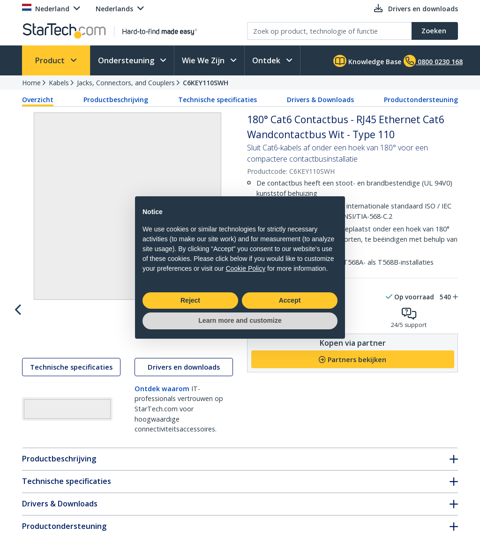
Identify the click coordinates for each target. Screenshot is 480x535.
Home (31, 82)
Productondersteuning (421, 99)
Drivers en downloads (184, 376)
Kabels (59, 82)
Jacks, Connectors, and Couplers (126, 82)
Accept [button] (290, 300)
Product (51, 60)
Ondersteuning (127, 60)
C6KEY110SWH (205, 82)
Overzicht (37, 99)
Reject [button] (190, 300)
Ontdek (267, 60)
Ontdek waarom (162, 397)
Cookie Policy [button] (245, 268)
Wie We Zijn (204, 60)
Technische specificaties (217, 99)
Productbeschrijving (115, 99)
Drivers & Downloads (320, 99)
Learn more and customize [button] (239, 320)
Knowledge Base (367, 61)
